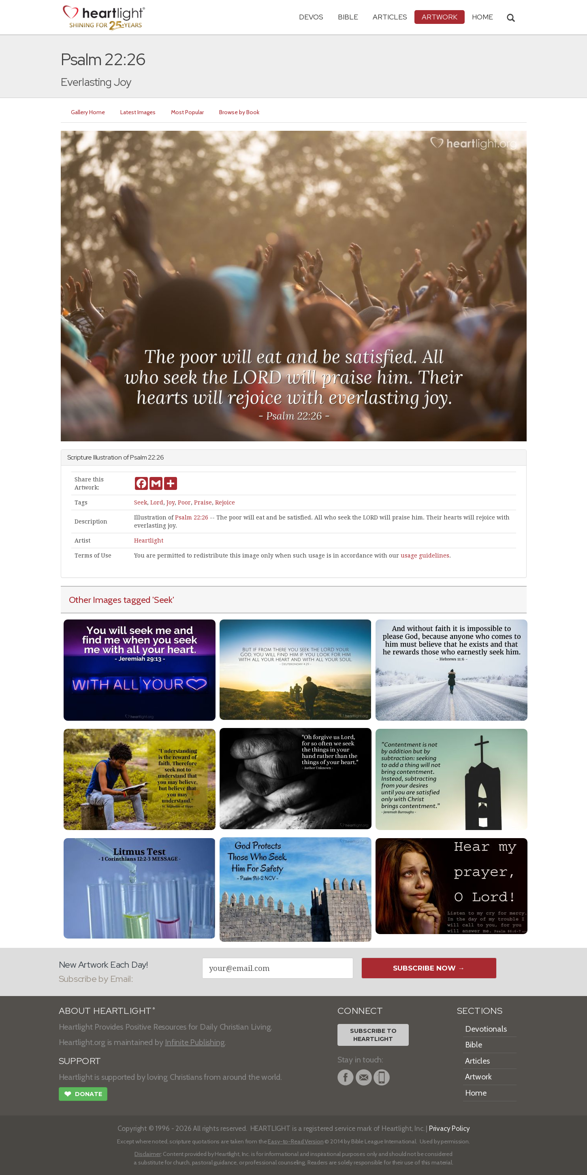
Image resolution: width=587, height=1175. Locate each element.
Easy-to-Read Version (295, 1141)
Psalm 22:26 (191, 517)
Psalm (138, 457)
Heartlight (148, 540)
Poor (184, 502)
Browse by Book (240, 112)
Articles (390, 16)
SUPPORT (80, 1061)
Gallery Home (88, 112)
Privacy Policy (449, 1128)
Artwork (439, 16)
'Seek (162, 599)
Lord (156, 502)
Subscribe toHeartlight (373, 1035)
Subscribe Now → (429, 968)
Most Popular (187, 112)
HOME (482, 16)
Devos (311, 16)
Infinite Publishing (194, 1042)
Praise (203, 502)
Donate (83, 1094)
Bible (348, 16)
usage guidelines (425, 555)
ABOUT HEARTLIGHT (107, 1011)
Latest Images (138, 112)
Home (476, 1093)
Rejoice (225, 502)
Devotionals (486, 1029)
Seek (140, 502)
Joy (170, 502)
